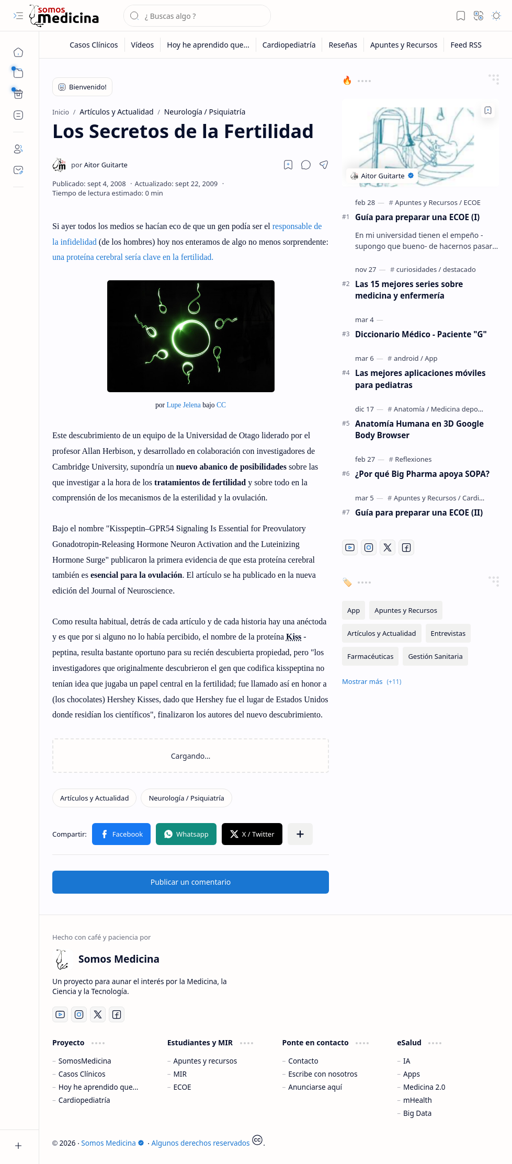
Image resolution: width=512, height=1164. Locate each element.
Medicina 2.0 (424, 1087)
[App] (431, 358)
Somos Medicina (112, 1143)
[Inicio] (18, 52)
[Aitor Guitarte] (99, 164)
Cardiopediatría (84, 1100)
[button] (18, 16)
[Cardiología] (480, 498)
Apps (411, 1074)
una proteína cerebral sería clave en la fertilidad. (132, 257)
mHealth (417, 1100)
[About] (18, 149)
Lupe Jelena (183, 405)
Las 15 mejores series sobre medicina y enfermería (409, 290)
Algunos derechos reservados (201, 1143)
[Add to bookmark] (488, 110)
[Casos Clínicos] (93, 45)
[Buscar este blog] (197, 15)
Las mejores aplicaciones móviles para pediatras (420, 379)
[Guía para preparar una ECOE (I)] (420, 143)
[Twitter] (387, 547)
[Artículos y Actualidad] (94, 798)
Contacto (303, 1061)
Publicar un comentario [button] (191, 882)
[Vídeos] (143, 45)
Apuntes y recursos (205, 1061)
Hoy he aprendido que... (99, 1087)
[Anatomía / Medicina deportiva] (445, 409)
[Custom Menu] (18, 94)
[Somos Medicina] (64, 16)
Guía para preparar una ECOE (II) (419, 512)
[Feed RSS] (465, 45)
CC (221, 405)
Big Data (417, 1113)
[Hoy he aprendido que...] (208, 45)
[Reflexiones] (413, 459)
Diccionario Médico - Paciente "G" (421, 334)
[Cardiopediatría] (289, 45)
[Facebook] (406, 547)
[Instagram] (369, 547)
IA (406, 1061)
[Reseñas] (342, 45)
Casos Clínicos (82, 1074)
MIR (180, 1074)
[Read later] (288, 165)
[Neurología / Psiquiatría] (186, 798)
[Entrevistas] (448, 633)
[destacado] (459, 269)
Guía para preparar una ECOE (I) (417, 217)
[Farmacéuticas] (370, 656)
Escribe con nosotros (322, 1074)
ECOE (182, 1087)
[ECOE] (472, 202)
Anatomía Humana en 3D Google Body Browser (419, 429)
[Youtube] (350, 547)
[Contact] (18, 169)
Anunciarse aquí (315, 1087)
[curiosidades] (418, 269)
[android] (408, 358)
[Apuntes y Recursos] (404, 45)
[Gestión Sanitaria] (435, 656)
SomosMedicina (85, 1061)
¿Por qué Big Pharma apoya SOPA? (422, 474)
